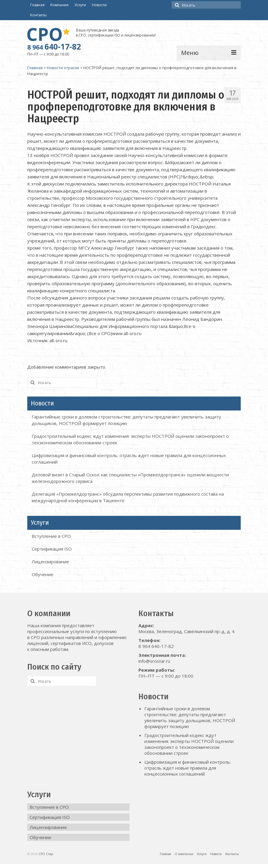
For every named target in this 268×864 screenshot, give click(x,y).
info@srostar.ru (154, 661)
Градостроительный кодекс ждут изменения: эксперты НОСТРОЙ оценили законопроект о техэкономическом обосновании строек (189, 744)
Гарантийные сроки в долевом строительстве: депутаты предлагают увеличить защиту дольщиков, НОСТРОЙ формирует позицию (189, 717)
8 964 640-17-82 (156, 646)
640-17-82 (54, 46)
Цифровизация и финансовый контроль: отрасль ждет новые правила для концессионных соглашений (187, 768)
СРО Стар (46, 854)
